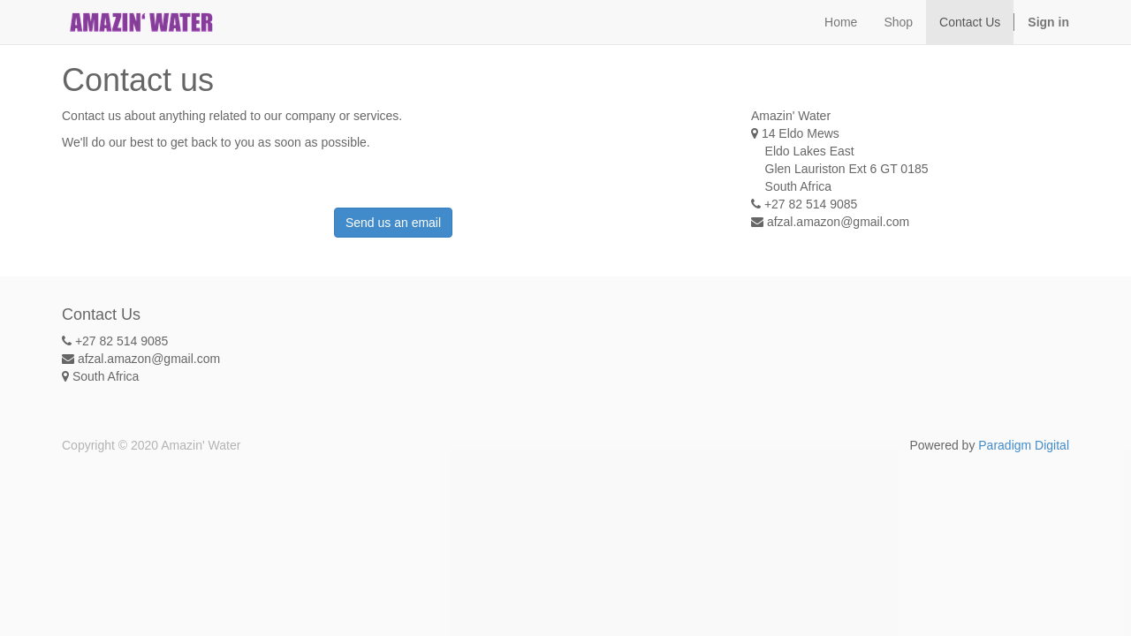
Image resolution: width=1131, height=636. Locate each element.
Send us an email (393, 223)
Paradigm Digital (1023, 445)
